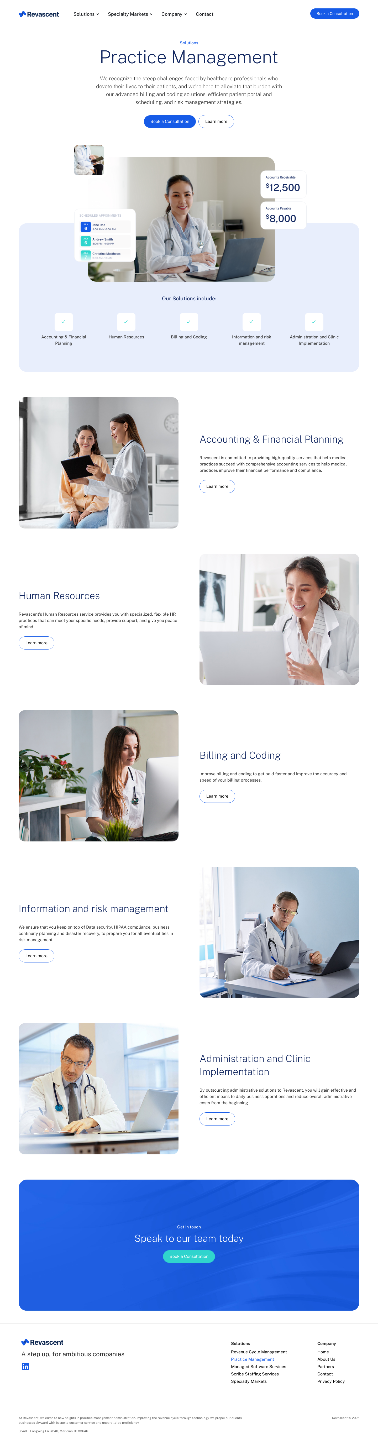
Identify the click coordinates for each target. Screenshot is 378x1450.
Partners (325, 1366)
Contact (325, 1374)
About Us (326, 1359)
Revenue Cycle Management (259, 1351)
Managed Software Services (258, 1366)
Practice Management (252, 1359)
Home (323, 1351)
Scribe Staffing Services (255, 1374)
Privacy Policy (331, 1381)
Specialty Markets (249, 1381)
